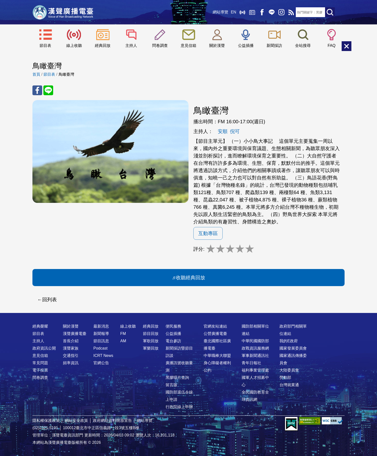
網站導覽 (220, 12)
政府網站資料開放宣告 (112, 420)
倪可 (235, 131)
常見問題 (40, 363)
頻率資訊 (71, 363)
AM (123, 341)
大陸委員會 (289, 370)
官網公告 (101, 363)
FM (123, 334)
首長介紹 (71, 341)
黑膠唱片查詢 (177, 377)
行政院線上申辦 (179, 407)
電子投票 (40, 370)
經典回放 (252, 12)
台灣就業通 (289, 385)
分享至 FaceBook (37, 90)
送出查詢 (330, 12)
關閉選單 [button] (346, 46)
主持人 (131, 45)
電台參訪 (173, 341)
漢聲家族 (71, 348)
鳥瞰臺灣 (66, 74)
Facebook (262, 12)
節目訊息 (101, 341)
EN (233, 12)
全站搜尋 (303, 45)
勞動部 (285, 377)
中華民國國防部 (255, 341)
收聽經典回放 (190, 277)
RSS (291, 12)
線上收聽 (242, 12)
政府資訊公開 (44, 348)
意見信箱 (188, 45)
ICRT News (103, 355)
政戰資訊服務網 (255, 348)
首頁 (36, 74)
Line (271, 12)
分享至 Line (48, 90)
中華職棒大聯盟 (217, 355)
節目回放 (151, 334)
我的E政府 (288, 341)
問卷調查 (160, 45)
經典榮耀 (40, 326)
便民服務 (173, 326)
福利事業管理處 (255, 370)
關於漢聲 (217, 45)
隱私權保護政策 (46, 420)
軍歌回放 (151, 341)
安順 (223, 131)
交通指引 (71, 355)
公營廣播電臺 (215, 334)
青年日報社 (251, 363)
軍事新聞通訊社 (255, 355)
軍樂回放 (151, 348)
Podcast (100, 348)
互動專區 (208, 233)
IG (281, 12)
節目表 (45, 45)
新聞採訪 (274, 45)
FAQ (332, 45)
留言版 (171, 385)
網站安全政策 (76, 420)
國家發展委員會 (293, 348)
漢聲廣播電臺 (62, 12)
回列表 (49, 299)
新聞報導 (101, 334)
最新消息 (101, 326)
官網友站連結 (215, 326)
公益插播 (246, 45)
